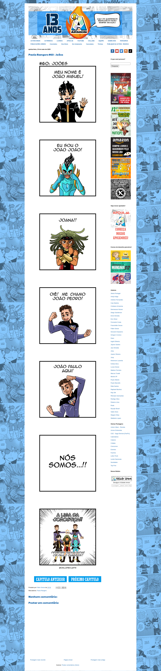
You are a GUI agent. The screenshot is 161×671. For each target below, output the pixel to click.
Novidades (114, 462)
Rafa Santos (115, 386)
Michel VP (114, 376)
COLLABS (91, 41)
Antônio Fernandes (117, 300)
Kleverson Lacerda (117, 360)
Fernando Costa (116, 322)
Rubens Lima (115, 402)
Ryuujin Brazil (115, 408)
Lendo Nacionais (116, 459)
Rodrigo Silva (115, 399)
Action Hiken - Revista (118, 427)
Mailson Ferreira (116, 370)
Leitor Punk (114, 456)
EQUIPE (101, 41)
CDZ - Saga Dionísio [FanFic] (120, 433)
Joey (112, 351)
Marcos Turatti (115, 373)
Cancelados (90, 44)
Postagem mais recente (38, 660)
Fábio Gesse (115, 328)
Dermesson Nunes (117, 309)
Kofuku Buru (115, 364)
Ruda (112, 405)
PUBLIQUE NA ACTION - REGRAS (118, 44)
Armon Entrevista (116, 430)
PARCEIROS (124, 41)
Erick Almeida (115, 316)
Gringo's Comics (116, 335)
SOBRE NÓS (112, 41)
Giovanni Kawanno (117, 332)
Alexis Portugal (115, 293)
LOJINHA (60, 41)
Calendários (114, 437)
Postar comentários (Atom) (70, 665)
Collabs (113, 443)
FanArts (113, 453)
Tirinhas (100, 44)
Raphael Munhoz (116, 389)
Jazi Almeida (115, 348)
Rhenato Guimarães (117, 396)
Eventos (113, 449)
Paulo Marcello (115, 383)
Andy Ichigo (114, 296)
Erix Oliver (114, 319)
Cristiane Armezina (117, 306)
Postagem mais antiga (98, 660)
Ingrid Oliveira (115, 341)
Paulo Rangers (42, 590)
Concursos (114, 446)
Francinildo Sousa (116, 325)
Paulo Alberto (115, 380)
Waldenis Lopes (116, 418)
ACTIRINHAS (48, 41)
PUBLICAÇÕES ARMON (38, 44)
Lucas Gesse (115, 367)
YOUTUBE (80, 41)
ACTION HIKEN (35, 41)
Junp (112, 357)
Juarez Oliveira (115, 354)
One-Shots (64, 44)
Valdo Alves (114, 412)
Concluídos (53, 44)
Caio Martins (115, 303)
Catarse (113, 440)
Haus (112, 338)
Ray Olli (113, 392)
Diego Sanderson (116, 312)
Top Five (113, 465)
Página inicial (68, 660)
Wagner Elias (115, 415)
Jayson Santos (115, 344)
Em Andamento (77, 44)
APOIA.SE (70, 41)
